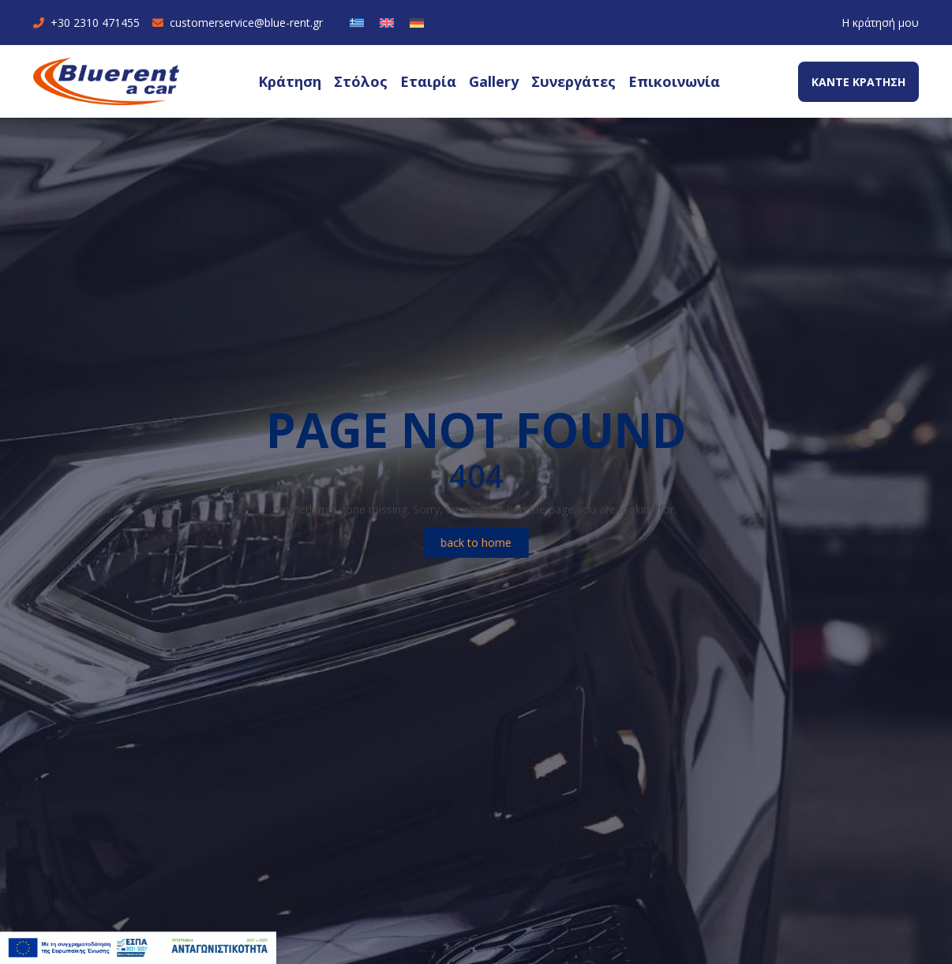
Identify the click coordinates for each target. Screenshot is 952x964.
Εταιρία (428, 81)
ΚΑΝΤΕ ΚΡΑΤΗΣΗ (858, 81)
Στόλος (361, 81)
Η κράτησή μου (880, 22)
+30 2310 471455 (86, 22)
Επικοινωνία (674, 81)
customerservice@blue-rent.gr (237, 22)
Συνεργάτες (573, 81)
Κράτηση (289, 81)
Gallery (494, 81)
